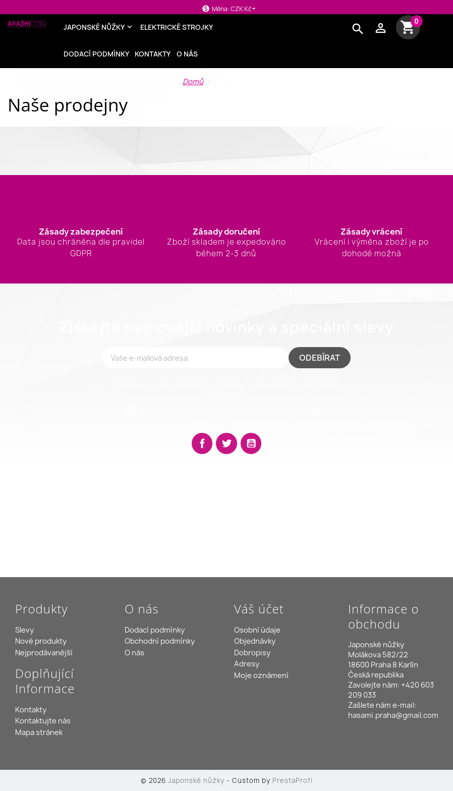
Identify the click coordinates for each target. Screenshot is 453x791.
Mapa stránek (39, 732)
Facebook (202, 443)
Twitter (226, 443)
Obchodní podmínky (160, 641)
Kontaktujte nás (43, 721)
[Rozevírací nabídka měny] (245, 9)
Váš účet (259, 608)
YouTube (251, 443)
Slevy (24, 630)
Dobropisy (252, 653)
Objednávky (254, 641)
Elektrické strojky (176, 27)
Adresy (246, 664)
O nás (187, 54)
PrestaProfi (292, 780)
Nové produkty (41, 641)
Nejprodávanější (44, 653)
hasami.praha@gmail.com (393, 715)
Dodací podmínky (96, 54)
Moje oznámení (261, 675)
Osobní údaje (257, 630)
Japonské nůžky (99, 27)
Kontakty (153, 54)
